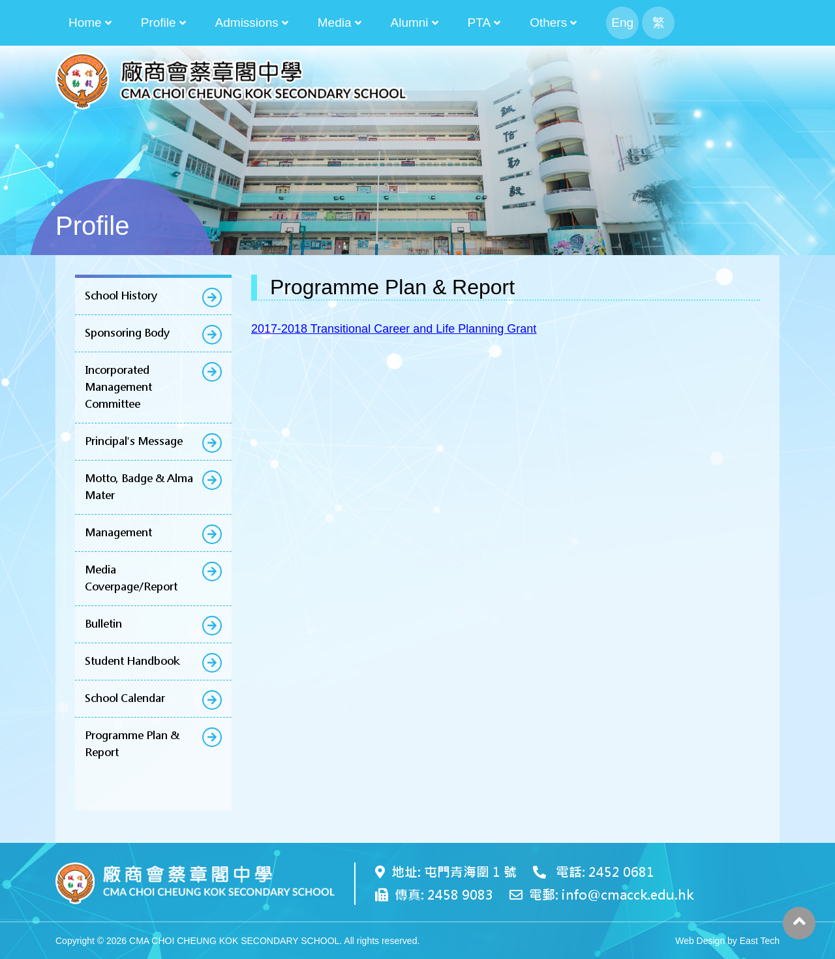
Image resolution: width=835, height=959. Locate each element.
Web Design (700, 941)
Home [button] (85, 22)
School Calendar (125, 698)
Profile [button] (158, 22)
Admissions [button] (247, 22)
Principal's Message (134, 441)
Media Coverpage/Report (131, 578)
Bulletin (103, 624)
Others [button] (548, 22)
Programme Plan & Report (132, 744)
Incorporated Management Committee (118, 387)
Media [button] (335, 22)
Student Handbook (132, 661)
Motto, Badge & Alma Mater (139, 487)
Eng (622, 22)
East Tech (760, 941)
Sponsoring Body (127, 333)
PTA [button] (479, 22)
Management (118, 533)
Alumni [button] (410, 22)
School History (121, 296)
